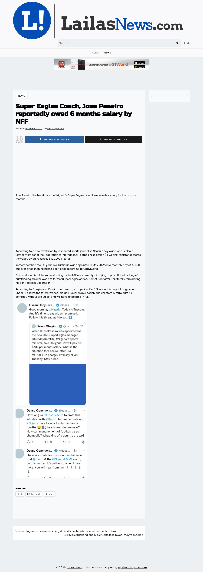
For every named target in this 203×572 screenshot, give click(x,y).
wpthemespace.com (132, 567)
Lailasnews (74, 567)
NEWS (107, 52)
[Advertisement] (79, 168)
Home (95, 52)
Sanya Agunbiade (55, 129)
